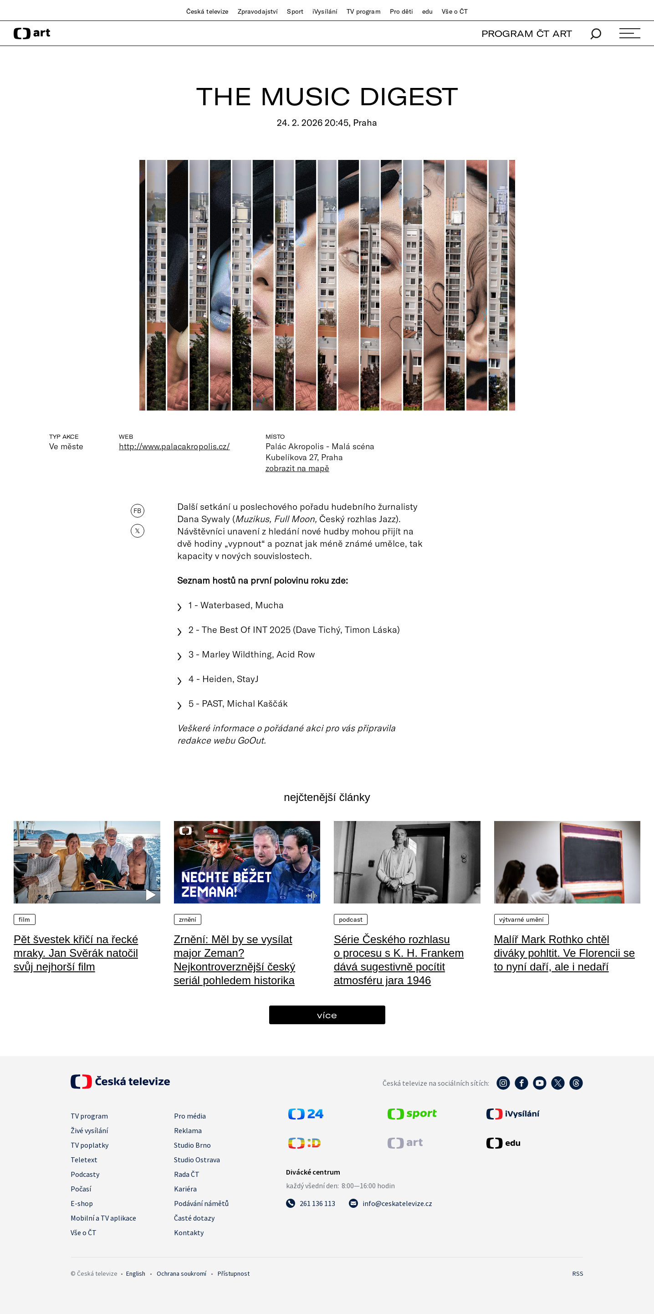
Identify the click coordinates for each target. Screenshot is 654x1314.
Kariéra (185, 1188)
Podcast (351, 919)
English (135, 1273)
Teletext (84, 1159)
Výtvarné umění (521, 919)
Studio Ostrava (197, 1159)
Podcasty (85, 1174)
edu (427, 11)
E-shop (82, 1203)
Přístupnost (234, 1273)
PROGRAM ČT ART (526, 33)
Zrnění (188, 919)
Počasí (81, 1188)
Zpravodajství (258, 11)
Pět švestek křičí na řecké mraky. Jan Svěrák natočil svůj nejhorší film (76, 953)
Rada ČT (186, 1174)
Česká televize (207, 11)
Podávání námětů (201, 1203)
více (327, 1015)
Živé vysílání (89, 1130)
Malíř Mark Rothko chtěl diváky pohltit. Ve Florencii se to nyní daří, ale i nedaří (564, 953)
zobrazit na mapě (297, 468)
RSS (577, 1273)
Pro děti (401, 11)
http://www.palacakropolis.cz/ (174, 446)
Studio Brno (192, 1145)
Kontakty (189, 1232)
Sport (295, 11)
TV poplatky (89, 1145)
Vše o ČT (455, 11)
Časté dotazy (194, 1217)
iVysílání (324, 11)
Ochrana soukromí (181, 1273)
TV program (363, 11)
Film (25, 919)
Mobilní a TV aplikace (103, 1217)
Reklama (188, 1130)
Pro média (190, 1115)
